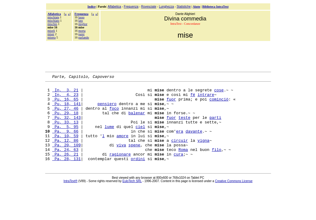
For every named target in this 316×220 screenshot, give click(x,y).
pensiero (106, 109)
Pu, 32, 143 (66, 125)
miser (51, 34)
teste (184, 125)
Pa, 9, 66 (65, 142)
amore (123, 147)
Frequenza (131, 6)
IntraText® (71, 197)
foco (114, 114)
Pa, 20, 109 (66, 158)
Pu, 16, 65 (65, 103)
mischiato (54, 20)
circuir (179, 153)
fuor (171, 103)
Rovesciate (148, 6)
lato (80, 20)
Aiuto (196, 6)
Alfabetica (114, 6)
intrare (206, 98)
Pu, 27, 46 (65, 114)
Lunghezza (166, 6)
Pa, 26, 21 (65, 169)
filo (216, 164)
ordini (138, 175)
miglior (82, 24)
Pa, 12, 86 (65, 153)
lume (109, 136)
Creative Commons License (233, 197)
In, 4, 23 (65, 98)
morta (81, 30)
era (179, 142)
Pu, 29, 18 (65, 120)
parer (81, 34)
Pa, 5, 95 (65, 136)
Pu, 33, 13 (65, 131)
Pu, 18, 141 (66, 109)
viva (121, 158)
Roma (183, 164)
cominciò (218, 103)
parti (215, 125)
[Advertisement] (158, 55)
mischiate (53, 17)
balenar (137, 120)
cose (218, 92)
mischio (52, 24)
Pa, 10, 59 (65, 147)
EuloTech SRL (132, 197)
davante (194, 142)
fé (192, 98)
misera (52, 37)
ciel (140, 136)
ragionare (120, 169)
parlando (83, 37)
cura (178, 169)
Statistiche (183, 6)
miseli (51, 30)
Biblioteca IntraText (215, 6)
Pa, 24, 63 (65, 164)
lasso (81, 17)
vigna (203, 153)
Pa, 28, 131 (66, 175)
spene (134, 158)
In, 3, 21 (65, 92)
